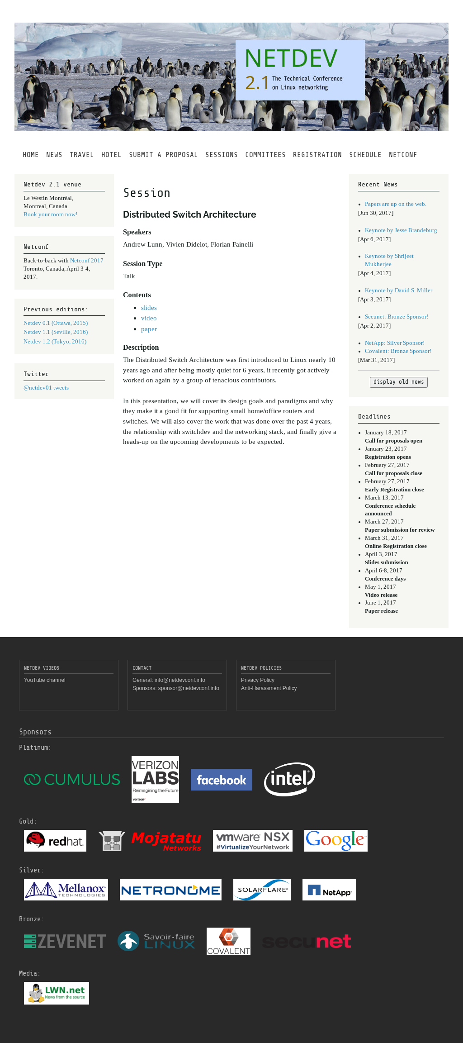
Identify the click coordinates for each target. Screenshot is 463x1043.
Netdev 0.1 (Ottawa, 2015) (56, 323)
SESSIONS (221, 155)
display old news (398, 382)
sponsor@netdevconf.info (188, 688)
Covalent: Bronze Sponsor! (398, 351)
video (149, 318)
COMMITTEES (265, 155)
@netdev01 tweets (46, 388)
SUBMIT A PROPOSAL (163, 155)
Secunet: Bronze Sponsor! (396, 317)
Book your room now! (50, 214)
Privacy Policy (257, 680)
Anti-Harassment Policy (269, 688)
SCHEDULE (365, 155)
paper (149, 329)
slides (149, 307)
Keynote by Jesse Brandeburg (401, 230)
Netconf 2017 (87, 260)
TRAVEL (82, 155)
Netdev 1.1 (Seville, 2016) (56, 332)
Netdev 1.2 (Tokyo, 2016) (55, 341)
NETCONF (403, 155)
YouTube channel (45, 680)
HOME (31, 155)
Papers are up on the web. (395, 204)
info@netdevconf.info (180, 680)
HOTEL (111, 155)
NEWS (54, 155)
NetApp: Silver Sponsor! (395, 343)
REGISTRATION (317, 155)
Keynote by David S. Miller (398, 290)
